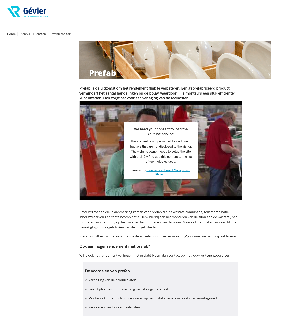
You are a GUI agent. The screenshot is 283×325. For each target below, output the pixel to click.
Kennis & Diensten (33, 34)
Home (11, 34)
